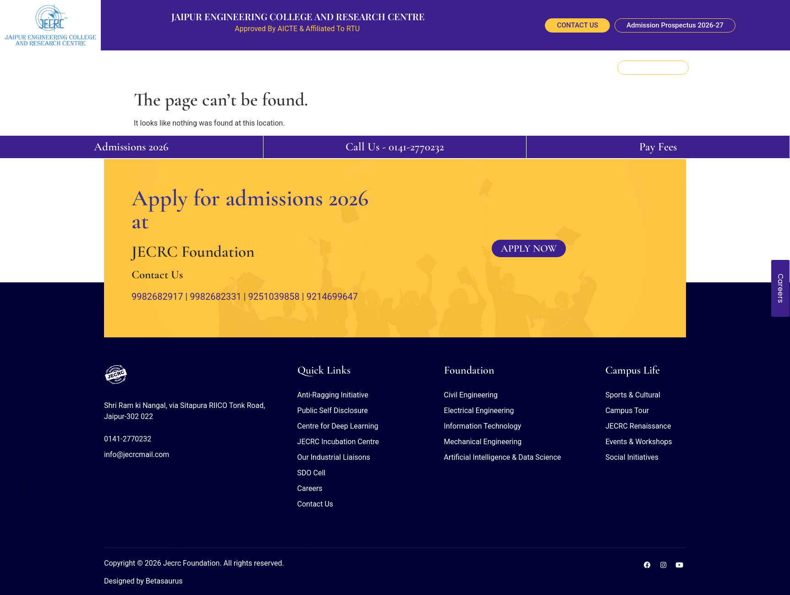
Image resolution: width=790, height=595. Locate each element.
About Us (181, 67)
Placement (219, 67)
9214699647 (332, 296)
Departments (262, 67)
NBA (506, 67)
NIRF (458, 67)
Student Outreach (417, 67)
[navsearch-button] (760, 67)
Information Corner (354, 67)
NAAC (482, 67)
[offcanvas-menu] (777, 66)
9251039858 (273, 296)
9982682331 (215, 296)
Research (304, 67)
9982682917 (157, 296)
